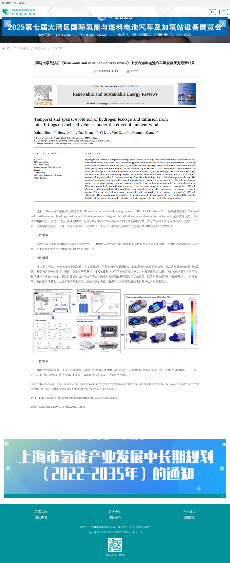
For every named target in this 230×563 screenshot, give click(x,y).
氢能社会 (23, 48)
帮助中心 (115, 517)
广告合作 (115, 511)
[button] (222, 23)
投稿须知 (189, 511)
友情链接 (189, 517)
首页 (9, 48)
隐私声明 (41, 517)
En (212, 11)
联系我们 (41, 511)
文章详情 (57, 48)
